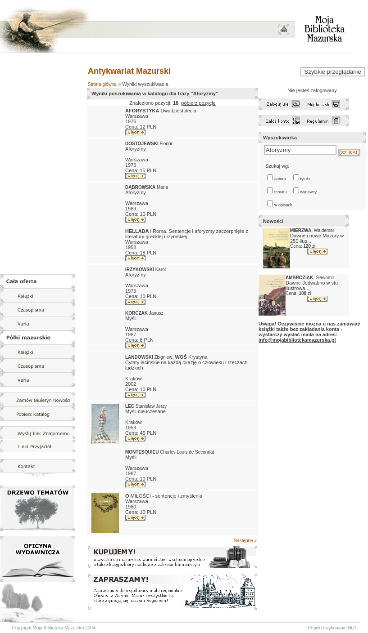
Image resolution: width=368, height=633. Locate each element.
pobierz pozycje (198, 103)
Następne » (245, 540)
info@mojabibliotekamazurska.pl (297, 340)
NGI (352, 627)
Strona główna (102, 84)
